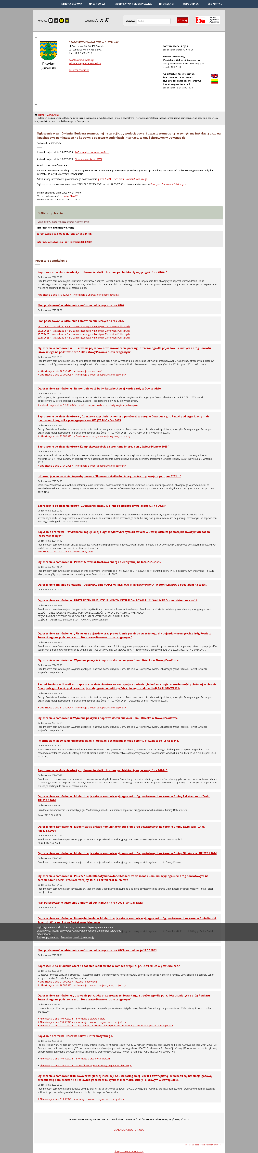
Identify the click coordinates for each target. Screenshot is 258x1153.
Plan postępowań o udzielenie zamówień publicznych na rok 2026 (81, 305)
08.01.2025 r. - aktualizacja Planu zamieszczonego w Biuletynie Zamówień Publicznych (84, 326)
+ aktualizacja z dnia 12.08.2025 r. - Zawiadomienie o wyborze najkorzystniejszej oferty (84, 436)
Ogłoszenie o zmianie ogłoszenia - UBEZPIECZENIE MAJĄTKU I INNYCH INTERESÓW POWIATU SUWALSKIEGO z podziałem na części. (122, 584)
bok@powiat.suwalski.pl (81, 59)
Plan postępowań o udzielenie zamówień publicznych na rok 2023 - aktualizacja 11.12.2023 (97, 950)
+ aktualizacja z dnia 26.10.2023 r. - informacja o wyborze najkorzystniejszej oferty (82, 985)
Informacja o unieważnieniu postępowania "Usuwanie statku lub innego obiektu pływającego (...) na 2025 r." (109, 476)
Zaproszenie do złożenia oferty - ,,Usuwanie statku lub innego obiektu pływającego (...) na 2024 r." (103, 770)
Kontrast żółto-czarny (61, 20)
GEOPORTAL (215, 3)
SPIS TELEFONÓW (79, 70)
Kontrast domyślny (50, 20)
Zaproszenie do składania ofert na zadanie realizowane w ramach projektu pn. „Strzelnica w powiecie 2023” (109, 966)
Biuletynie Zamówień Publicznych (168, 184)
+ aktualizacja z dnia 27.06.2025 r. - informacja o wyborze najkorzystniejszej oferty (82, 465)
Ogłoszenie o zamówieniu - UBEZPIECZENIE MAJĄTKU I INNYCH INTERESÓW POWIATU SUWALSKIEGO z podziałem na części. (117, 600)
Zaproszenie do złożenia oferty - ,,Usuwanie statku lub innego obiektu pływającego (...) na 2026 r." (103, 272)
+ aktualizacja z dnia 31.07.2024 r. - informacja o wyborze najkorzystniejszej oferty (82, 707)
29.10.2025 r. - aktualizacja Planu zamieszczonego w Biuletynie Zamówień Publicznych (84, 337)
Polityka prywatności (48, 937)
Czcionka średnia (102, 20)
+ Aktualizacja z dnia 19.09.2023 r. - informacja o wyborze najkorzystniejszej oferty (82, 1022)
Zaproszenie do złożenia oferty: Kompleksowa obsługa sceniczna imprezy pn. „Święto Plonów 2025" (103, 446)
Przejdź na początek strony (129, 1151)
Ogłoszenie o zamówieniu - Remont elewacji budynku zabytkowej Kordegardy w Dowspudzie (99, 388)
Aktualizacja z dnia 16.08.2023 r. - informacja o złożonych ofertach (75, 1058)
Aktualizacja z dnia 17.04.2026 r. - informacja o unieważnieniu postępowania (78, 294)
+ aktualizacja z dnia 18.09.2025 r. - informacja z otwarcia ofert (71, 371)
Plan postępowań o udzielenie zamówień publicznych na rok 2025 (81, 321)
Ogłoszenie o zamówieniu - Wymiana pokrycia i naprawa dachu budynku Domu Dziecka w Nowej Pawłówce (108, 660)
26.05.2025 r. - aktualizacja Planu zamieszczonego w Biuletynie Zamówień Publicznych (84, 330)
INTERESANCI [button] (167, 3)
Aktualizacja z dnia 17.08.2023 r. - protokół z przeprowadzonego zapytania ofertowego (86, 1065)
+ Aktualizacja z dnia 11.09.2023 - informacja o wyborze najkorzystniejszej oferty (81, 1099)
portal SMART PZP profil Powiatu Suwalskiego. (123, 179)
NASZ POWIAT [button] (98, 3)
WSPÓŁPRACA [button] (192, 3)
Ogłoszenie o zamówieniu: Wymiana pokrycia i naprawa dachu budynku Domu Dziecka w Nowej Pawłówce (108, 718)
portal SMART (70, 196)
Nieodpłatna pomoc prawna (133, 3)
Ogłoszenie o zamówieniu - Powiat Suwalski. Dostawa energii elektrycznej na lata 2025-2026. (99, 562)
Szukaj (182, 20)
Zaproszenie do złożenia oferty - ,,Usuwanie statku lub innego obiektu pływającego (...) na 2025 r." (103, 506)
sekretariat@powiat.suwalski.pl (85, 63)
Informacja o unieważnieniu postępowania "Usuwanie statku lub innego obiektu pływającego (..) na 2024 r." (109, 740)
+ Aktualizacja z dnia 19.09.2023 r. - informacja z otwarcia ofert (71, 1018)
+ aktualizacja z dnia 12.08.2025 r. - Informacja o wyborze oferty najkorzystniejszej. (88, 405)
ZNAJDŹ (130, 20)
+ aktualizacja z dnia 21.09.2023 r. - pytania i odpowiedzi (67, 981)
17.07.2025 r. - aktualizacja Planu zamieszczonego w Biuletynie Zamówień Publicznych (84, 334)
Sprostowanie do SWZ (88, 159)
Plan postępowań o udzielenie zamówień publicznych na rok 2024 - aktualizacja (90, 902)
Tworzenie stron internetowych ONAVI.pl (203, 1144)
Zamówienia (53, 114)
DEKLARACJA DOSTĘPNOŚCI (129, 1129)
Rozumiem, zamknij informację (77, 937)
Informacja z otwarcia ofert (92, 152)
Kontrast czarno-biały (56, 20)
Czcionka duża (107, 20)
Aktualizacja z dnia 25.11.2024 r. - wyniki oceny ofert (65, 551)
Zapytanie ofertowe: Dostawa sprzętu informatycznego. (75, 1036)
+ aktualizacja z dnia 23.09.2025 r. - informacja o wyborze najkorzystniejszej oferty (82, 374)
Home (41, 114)
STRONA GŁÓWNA (71, 3)
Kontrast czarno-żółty (66, 20)
